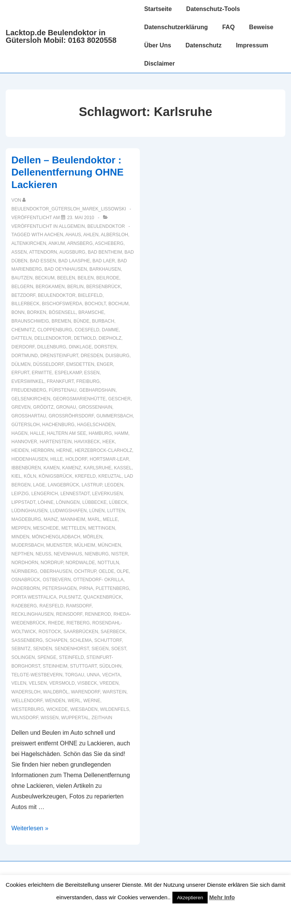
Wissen (49, 717)
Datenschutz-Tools (213, 9)
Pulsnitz (70, 597)
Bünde (81, 321)
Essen (92, 372)
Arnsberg (79, 243)
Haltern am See (66, 433)
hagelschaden (95, 424)
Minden (20, 536)
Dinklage (80, 347)
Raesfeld (51, 605)
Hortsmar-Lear (109, 459)
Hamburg (100, 433)
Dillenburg (51, 347)
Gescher (119, 398)
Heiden (19, 450)
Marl (94, 519)
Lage (39, 485)
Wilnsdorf (24, 717)
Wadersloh (26, 692)
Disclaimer (159, 63)
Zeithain (102, 717)
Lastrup (91, 485)
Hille (56, 459)
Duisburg (117, 355)
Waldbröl (56, 692)
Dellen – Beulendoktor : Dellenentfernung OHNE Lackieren (67, 172)
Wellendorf (26, 700)
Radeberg (24, 605)
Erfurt (20, 372)
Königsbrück (55, 476)
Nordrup (52, 562)
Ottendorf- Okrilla (98, 579)
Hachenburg (58, 424)
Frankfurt (60, 381)
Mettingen (101, 528)
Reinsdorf (69, 614)
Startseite (158, 9)
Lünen (97, 510)
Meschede (46, 528)
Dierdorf (22, 347)
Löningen (68, 502)
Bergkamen (50, 286)
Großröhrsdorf (71, 416)
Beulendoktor (106, 226)
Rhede (56, 623)
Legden (114, 485)
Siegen (99, 648)
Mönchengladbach (56, 536)
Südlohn (110, 666)
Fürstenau (63, 390)
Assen (19, 252)
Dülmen (21, 364)
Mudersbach (27, 545)
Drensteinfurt (59, 355)
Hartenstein (56, 441)
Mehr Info (222, 897)
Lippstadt (23, 502)
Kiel (16, 476)
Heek (108, 441)
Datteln (21, 338)
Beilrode (107, 278)
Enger (105, 364)
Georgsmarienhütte (79, 398)
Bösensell (62, 312)
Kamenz (71, 467)
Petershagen (59, 588)
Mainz (51, 519)
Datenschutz (204, 45)
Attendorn (43, 252)
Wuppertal (75, 717)
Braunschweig (30, 321)
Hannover (24, 441)
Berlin (75, 286)
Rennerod (98, 614)
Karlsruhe (97, 467)
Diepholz (110, 338)
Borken (36, 312)
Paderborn (25, 588)
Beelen (66, 278)
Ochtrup (85, 571)
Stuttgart (83, 666)
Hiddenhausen (29, 459)
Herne (64, 450)
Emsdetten (80, 364)
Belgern (22, 286)
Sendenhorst (72, 648)
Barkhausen (105, 269)
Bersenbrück (103, 286)
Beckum (45, 278)
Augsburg (72, 252)
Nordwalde (80, 562)
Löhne (45, 502)
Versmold (62, 683)
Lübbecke (94, 502)
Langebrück (63, 485)
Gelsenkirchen (30, 398)
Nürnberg (24, 571)
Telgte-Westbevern (37, 674)
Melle (110, 519)
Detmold (85, 338)
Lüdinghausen (29, 510)
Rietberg (77, 623)
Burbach (103, 321)
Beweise (261, 27)
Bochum (118, 303)
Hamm (121, 433)
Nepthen (22, 554)
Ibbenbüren (26, 467)
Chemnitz (23, 329)
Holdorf (76, 459)
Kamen (52, 467)
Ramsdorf (78, 605)
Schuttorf (108, 640)
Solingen (23, 657)
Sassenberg (27, 640)
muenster (59, 545)
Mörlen (92, 536)
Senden (42, 648)
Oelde (106, 571)
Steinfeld (71, 657)
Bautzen (22, 278)
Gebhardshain (97, 390)
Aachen (53, 234)
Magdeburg (26, 519)
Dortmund (24, 355)
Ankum (56, 243)
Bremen (61, 321)
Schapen (56, 640)
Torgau (74, 674)
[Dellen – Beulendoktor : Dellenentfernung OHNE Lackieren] (80, 217)
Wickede (57, 709)
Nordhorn (24, 562)
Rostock (50, 631)
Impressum (252, 45)
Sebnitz (21, 648)
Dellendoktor (52, 338)
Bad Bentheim (105, 252)
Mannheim (72, 519)
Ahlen (91, 234)
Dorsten (105, 347)
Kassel (123, 467)
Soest (118, 648)
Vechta (111, 674)
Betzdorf (23, 295)
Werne (91, 700)
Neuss (43, 554)
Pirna (86, 588)
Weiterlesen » (29, 828)
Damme (110, 329)
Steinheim (55, 666)
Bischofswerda (62, 303)
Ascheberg (109, 243)
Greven (21, 407)
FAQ (228, 27)
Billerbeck (25, 303)
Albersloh (114, 234)
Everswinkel (27, 381)
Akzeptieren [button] (190, 897)
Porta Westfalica (33, 597)
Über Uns (157, 45)
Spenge (47, 657)
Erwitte (42, 372)
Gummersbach (114, 416)
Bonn (18, 312)
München (109, 545)
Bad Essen (43, 260)
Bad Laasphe (74, 260)
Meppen (21, 528)
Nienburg (96, 554)
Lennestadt (74, 493)
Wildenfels (114, 709)
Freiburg (88, 381)
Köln (30, 476)
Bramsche (91, 312)
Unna (93, 674)
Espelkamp (68, 372)
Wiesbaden (83, 709)
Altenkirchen (28, 243)
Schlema (81, 640)
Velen (18, 683)
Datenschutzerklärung (176, 27)
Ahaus (73, 234)
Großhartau (28, 416)
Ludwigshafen (68, 510)
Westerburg (27, 709)
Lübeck (118, 502)
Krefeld (85, 476)
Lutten (116, 510)
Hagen (19, 433)
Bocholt (95, 303)
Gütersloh (25, 424)
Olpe (123, 571)
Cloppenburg (55, 329)
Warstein (115, 692)
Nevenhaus (68, 554)
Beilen (86, 278)
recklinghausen (32, 614)
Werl (74, 700)
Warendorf (85, 692)
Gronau (66, 407)
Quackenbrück (102, 597)
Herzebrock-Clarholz (103, 450)
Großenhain (95, 407)
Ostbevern (57, 579)
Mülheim (84, 545)
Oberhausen (56, 571)
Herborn (42, 450)
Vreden (109, 683)
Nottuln (108, 562)
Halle (37, 433)
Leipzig (20, 493)
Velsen (38, 683)
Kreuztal (110, 476)
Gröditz (43, 407)
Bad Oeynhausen (65, 269)
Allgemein (72, 226)
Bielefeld (90, 295)
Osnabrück (25, 579)
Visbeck (87, 683)
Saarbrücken (81, 631)
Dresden (92, 355)
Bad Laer (103, 260)
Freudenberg (28, 390)
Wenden (55, 700)
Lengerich (44, 493)
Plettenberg (112, 588)
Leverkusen (107, 493)
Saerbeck (113, 631)
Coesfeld (87, 329)
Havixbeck (87, 441)
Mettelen (73, 528)
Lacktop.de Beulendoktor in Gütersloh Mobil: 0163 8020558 (61, 36)
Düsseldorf (48, 364)
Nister (119, 554)
